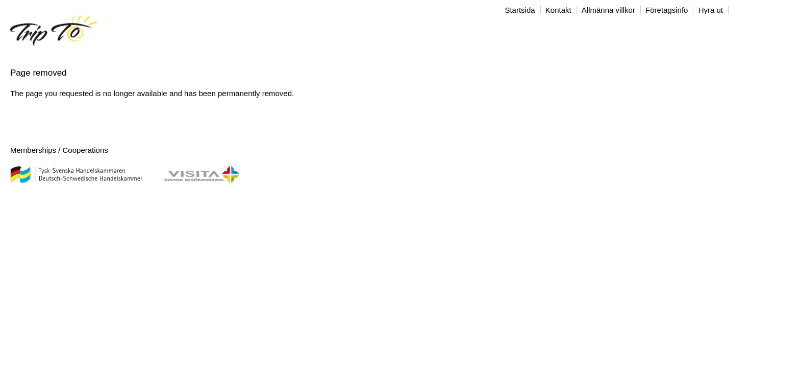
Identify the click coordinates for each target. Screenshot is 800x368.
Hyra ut (710, 10)
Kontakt (558, 10)
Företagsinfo (666, 10)
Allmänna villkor (608, 10)
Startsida (520, 10)
